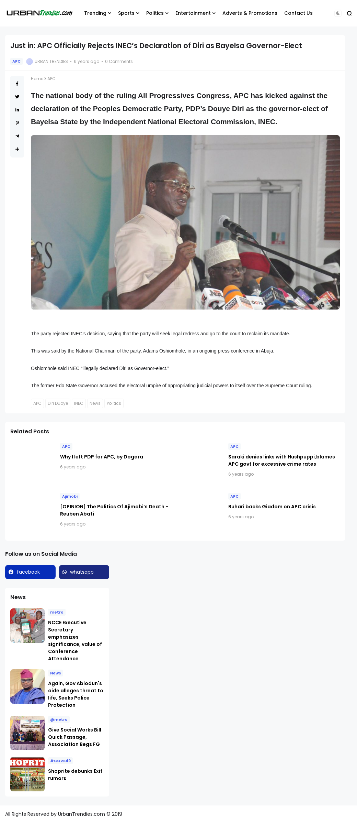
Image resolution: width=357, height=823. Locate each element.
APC (16, 61)
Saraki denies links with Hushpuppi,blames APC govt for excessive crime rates (281, 460)
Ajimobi (70, 496)
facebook (28, 571)
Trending (95, 13)
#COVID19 (60, 761)
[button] (338, 13)
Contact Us (298, 13)
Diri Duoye (58, 403)
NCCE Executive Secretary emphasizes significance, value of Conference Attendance (75, 640)
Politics (155, 13)
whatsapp (82, 571)
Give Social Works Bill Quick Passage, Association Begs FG (74, 737)
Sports (126, 13)
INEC (78, 403)
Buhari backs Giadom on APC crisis (272, 506)
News (95, 403)
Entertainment (193, 13)
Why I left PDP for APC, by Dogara (101, 456)
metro (57, 612)
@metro (59, 719)
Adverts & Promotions (249, 13)
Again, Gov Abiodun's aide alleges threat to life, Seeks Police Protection (75, 694)
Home (37, 79)
